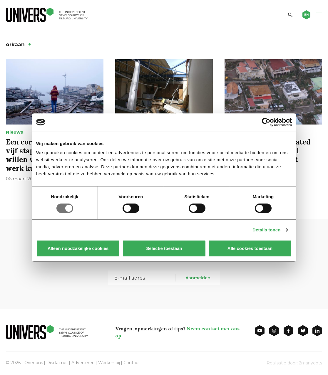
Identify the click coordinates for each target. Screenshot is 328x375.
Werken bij (109, 363)
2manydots (310, 363)
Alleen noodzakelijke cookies (78, 248)
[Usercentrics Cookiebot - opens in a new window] (266, 122)
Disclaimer (57, 363)
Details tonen (266, 229)
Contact (131, 363)
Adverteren (83, 363)
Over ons (33, 363)
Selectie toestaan (164, 248)
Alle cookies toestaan (249, 248)
